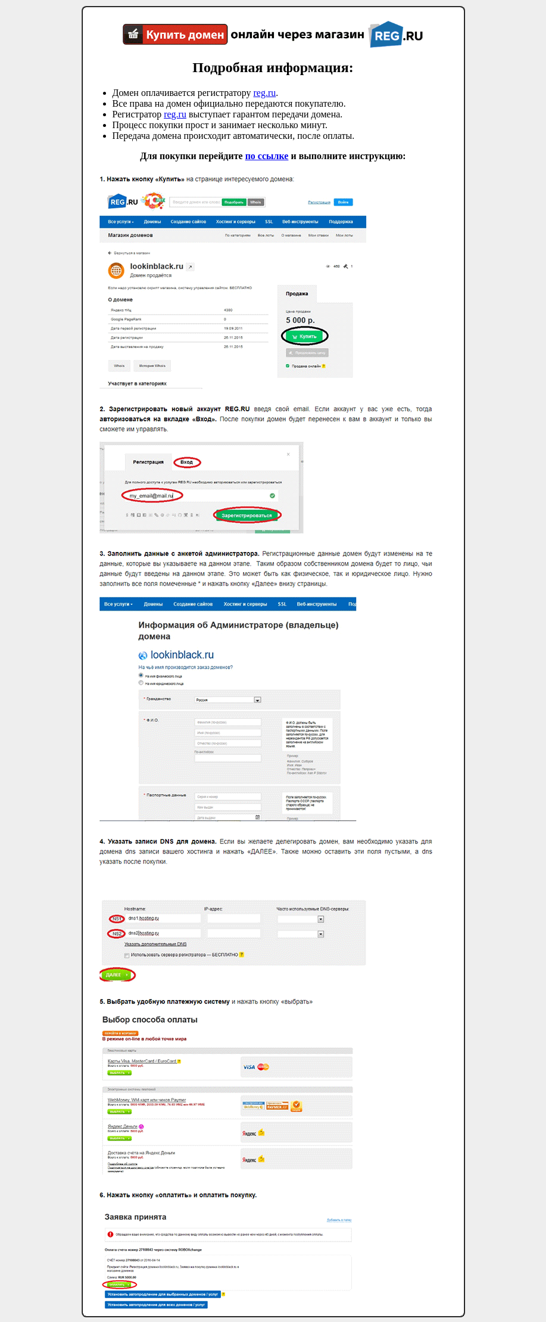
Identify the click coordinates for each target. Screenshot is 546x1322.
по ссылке (267, 156)
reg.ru (264, 93)
